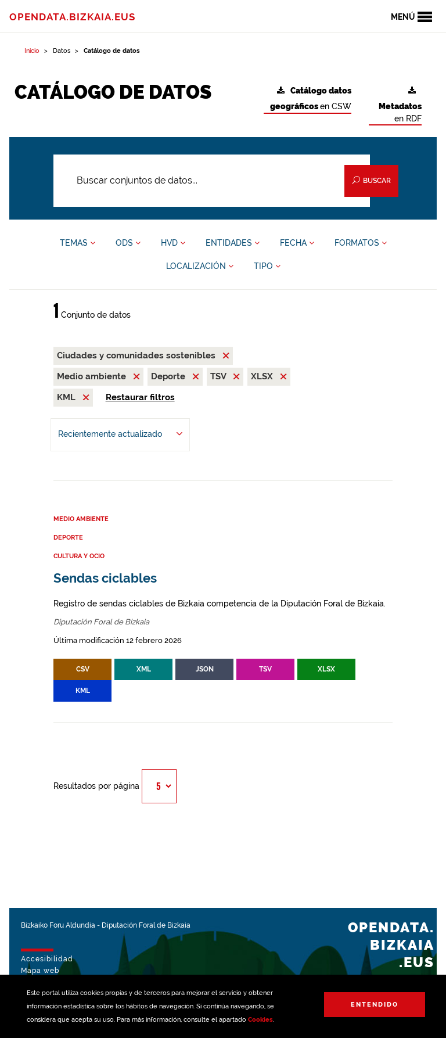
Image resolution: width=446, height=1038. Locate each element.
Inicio (31, 51)
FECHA (297, 242)
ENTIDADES (233, 242)
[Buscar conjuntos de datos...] (211, 181)
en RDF (400, 105)
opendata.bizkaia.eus (72, 17)
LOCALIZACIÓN (199, 266)
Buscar (371, 180)
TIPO (267, 266)
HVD (173, 242)
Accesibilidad (47, 959)
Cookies (260, 1019)
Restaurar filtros (140, 397)
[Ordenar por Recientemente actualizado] (120, 434)
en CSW (310, 99)
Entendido (374, 1004)
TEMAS (77, 242)
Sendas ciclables (105, 578)
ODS (128, 242)
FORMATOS (360, 242)
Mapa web (40, 971)
